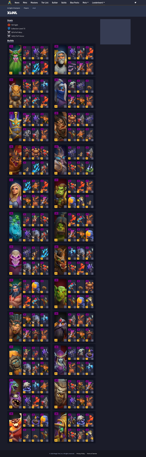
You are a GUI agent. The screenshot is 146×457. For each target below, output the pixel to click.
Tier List (44, 2)
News (17, 2)
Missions (34, 2)
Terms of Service (92, 453)
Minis (25, 2)
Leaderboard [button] (97, 2)
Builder (55, 2)
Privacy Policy (81, 453)
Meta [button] (85, 2)
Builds (64, 2)
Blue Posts (74, 2)
